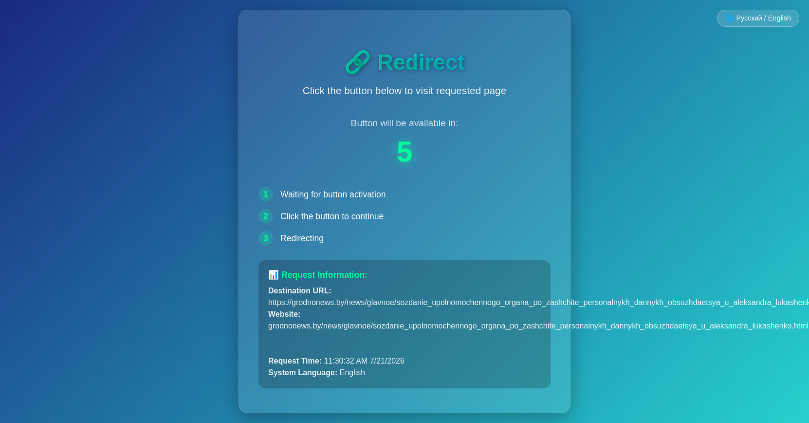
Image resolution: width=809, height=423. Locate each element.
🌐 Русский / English (758, 18)
